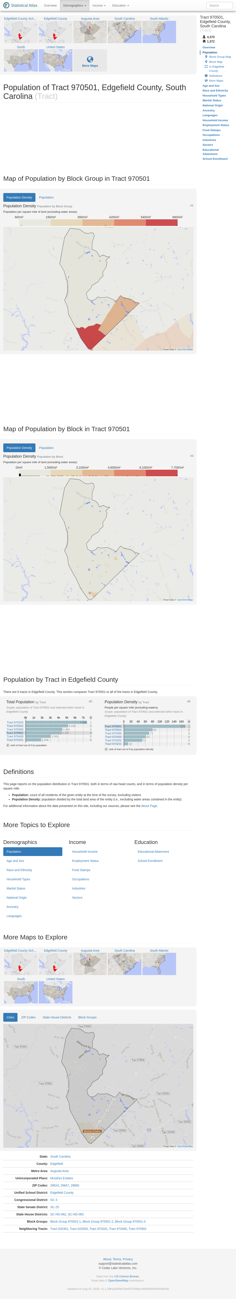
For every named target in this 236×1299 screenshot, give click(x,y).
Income (99, 5)
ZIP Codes (28, 1017)
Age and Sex (15, 861)
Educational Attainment (153, 851)
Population (46, 197)
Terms (117, 1259)
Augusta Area (59, 1171)
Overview (50, 5)
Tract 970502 (138, 1228)
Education (120, 5)
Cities (10, 1017)
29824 (54, 1185)
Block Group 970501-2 (98, 1221)
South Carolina (60, 1156)
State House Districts (57, 1017)
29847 (65, 1185)
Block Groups (87, 1017)
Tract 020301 (59, 1228)
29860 (75, 1185)
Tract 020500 (79, 1228)
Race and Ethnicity (19, 870)
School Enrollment (150, 861)
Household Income (85, 851)
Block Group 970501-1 (65, 1221)
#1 (191, 205)
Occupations (80, 879)
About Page (149, 806)
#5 (90, 701)
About (107, 1259)
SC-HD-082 (58, 1214)
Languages (14, 916)
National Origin (17, 897)
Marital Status (16, 888)
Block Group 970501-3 (130, 1221)
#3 (191, 455)
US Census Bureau (126, 1276)
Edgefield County (62, 1192)
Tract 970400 (118, 1228)
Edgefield (56, 1163)
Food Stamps (81, 870)
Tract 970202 (98, 1228)
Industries (79, 888)
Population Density (19, 197)
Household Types (18, 879)
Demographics (74, 5)
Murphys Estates (61, 1178)
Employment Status (85, 861)
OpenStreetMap (118, 1280)
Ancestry (12, 907)
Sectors (77, 897)
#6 (188, 701)
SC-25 (54, 1207)
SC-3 (53, 1200)
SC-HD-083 (76, 1214)
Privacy (128, 1259)
